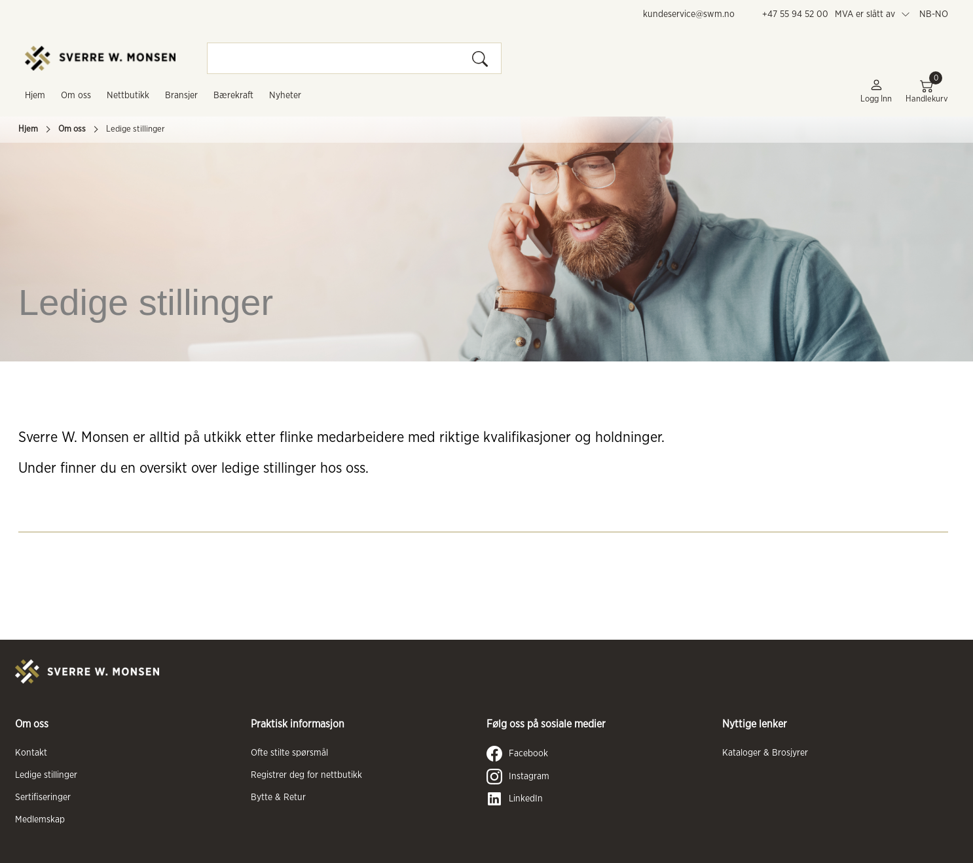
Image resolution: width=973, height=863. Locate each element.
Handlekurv (927, 90)
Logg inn (876, 90)
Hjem (35, 95)
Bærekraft (233, 95)
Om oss (76, 95)
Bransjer (181, 95)
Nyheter (285, 95)
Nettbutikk (128, 95)
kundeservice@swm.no (689, 14)
